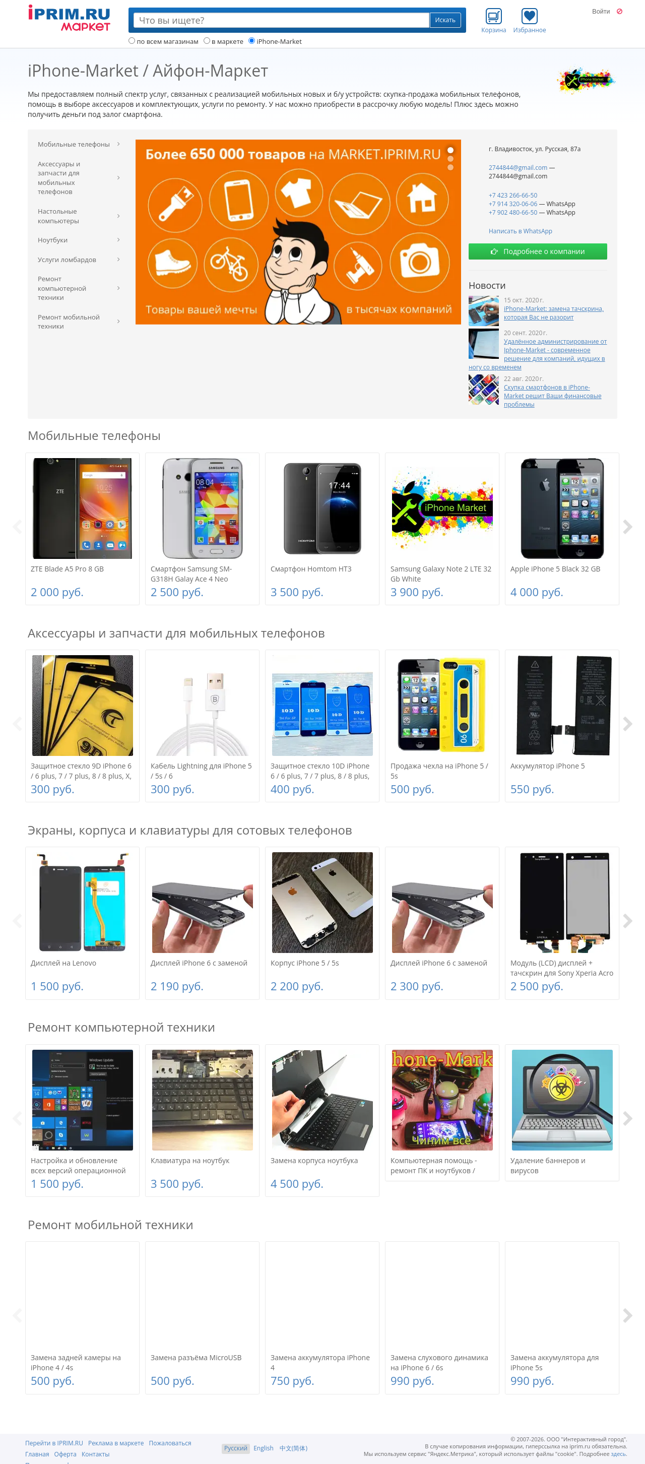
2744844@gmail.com (518, 167)
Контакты (96, 1454)
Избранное (529, 20)
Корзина (493, 20)
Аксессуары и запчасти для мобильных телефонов (176, 632)
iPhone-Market (275, 41)
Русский (235, 1448)
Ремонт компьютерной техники (121, 1027)
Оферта (65, 1454)
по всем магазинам (163, 41)
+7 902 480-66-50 (513, 212)
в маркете (223, 41)
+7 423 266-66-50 (513, 195)
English (263, 1448)
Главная (37, 1454)
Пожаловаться (170, 1443)
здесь (618, 1453)
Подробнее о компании (538, 251)
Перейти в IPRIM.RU (54, 1443)
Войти (601, 11)
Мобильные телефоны (94, 435)
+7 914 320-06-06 (513, 204)
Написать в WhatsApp (520, 231)
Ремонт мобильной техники (111, 1224)
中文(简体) (293, 1448)
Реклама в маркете (116, 1443)
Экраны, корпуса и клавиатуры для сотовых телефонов (190, 829)
